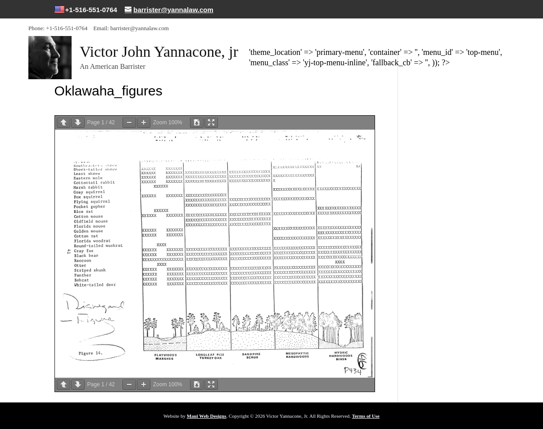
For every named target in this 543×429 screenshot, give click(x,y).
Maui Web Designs (206, 416)
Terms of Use (366, 416)
